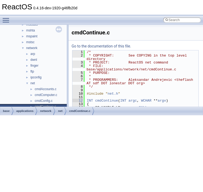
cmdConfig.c (44, 101)
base (6, 111)
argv (162, 100)
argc (132, 100)
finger (34, 65)
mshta (30, 30)
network (31, 48)
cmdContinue (106, 100)
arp (32, 54)
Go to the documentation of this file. (101, 46)
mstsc (30, 42)
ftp (32, 71)
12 (77, 100)
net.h (113, 93)
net (32, 83)
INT (90, 100)
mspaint (31, 36)
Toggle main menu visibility (7, 18)
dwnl (33, 60)
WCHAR (146, 100)
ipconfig (35, 77)
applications (24, 111)
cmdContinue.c (79, 111)
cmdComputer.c (46, 95)
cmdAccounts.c (45, 89)
